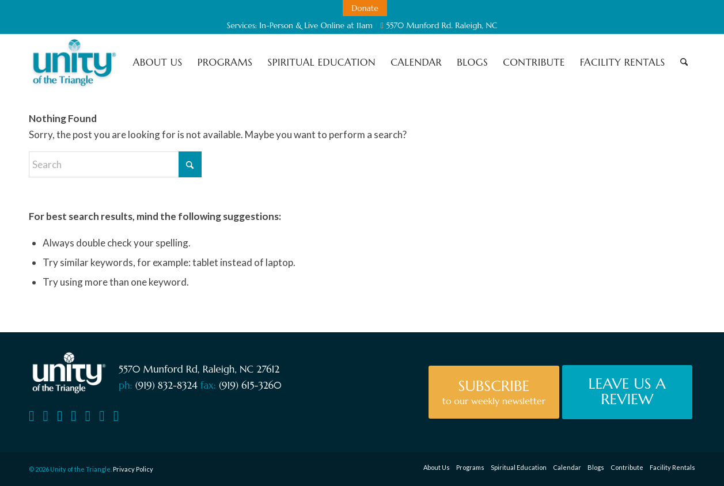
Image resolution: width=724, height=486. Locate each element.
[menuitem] (365, 8)
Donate (364, 8)
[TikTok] (116, 416)
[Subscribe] (494, 392)
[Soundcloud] (87, 416)
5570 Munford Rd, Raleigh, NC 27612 (199, 369)
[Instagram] (101, 416)
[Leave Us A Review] (627, 392)
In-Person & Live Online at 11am (316, 25)
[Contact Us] (31, 416)
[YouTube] (59, 416)
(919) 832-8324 (166, 385)
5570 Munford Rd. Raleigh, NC (439, 25)
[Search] (684, 62)
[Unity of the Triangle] (74, 62)
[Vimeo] (73, 416)
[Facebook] (45, 416)
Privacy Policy (133, 469)
